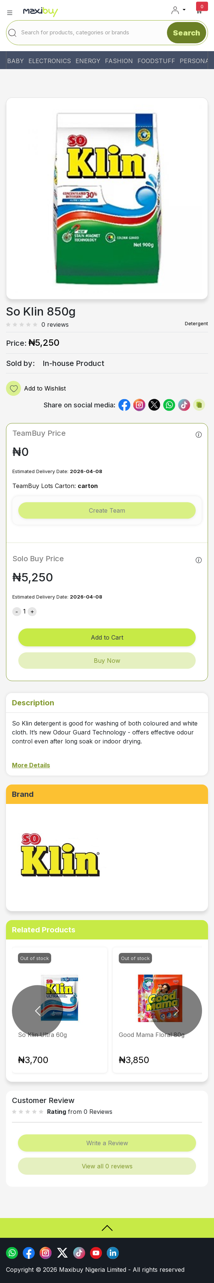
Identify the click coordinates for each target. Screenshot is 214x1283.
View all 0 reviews (107, 1166)
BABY (15, 61)
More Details (31, 765)
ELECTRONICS (49, 61)
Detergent (196, 323)
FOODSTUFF (156, 61)
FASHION (119, 61)
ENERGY (87, 61)
